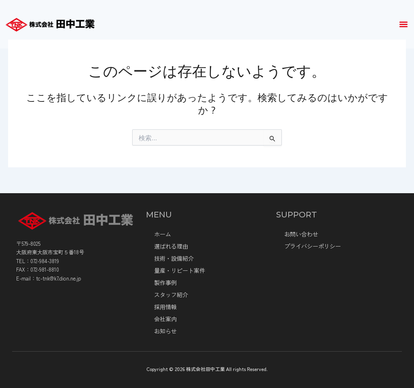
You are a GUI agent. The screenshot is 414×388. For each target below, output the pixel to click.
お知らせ (165, 331)
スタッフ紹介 (171, 295)
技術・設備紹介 (174, 258)
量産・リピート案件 (179, 270)
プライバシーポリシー (312, 246)
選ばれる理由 (171, 246)
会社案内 (165, 319)
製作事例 (165, 282)
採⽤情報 (165, 307)
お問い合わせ (301, 234)
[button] (403, 24)
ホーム (162, 234)
